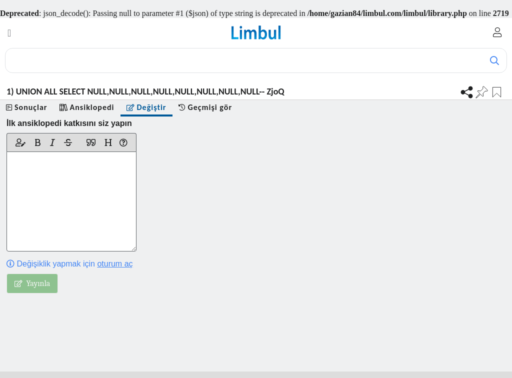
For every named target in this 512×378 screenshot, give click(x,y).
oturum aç (114, 264)
